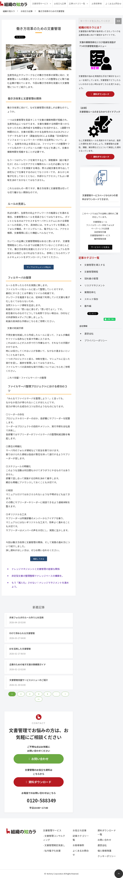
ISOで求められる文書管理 (22, 633)
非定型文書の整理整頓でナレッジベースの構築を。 (38, 575)
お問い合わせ (39, 759)
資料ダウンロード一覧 (107, 832)
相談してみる (38, 558)
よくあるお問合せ (113, 3)
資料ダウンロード (39, 782)
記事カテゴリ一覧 (77, 3)
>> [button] (39, 699)
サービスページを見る (100, 247)
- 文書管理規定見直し (54, 845)
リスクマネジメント (94, 285)
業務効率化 (90, 292)
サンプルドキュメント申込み (39, 267)
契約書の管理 (91, 278)
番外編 (87, 306)
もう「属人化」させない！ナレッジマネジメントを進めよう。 (40, 584)
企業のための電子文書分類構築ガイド (27, 664)
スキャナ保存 (91, 299)
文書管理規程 (91, 271)
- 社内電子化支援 (51, 850)
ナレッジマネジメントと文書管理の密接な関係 (36, 569)
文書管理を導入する (94, 264)
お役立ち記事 (60, 3)
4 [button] (38, 694)
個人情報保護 (104, 850)
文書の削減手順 (15, 328)
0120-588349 (41, 800)
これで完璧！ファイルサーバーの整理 (26, 377)
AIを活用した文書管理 (20, 648)
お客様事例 (97, 3)
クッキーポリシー (107, 856)
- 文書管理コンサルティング (54, 837)
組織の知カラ (9, 11)
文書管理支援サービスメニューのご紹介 (28, 679)
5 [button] (47, 694)
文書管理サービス (40, 3)
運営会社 (89, 333)
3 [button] (29, 694)
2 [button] (20, 694)
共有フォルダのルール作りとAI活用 (26, 617)
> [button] (65, 694)
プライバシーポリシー (95, 340)
